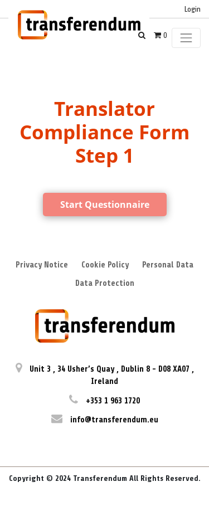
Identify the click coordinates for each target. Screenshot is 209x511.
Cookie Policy (105, 265)
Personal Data (167, 265)
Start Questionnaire (104, 204)
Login (192, 9)
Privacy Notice (42, 265)
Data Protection (104, 283)
